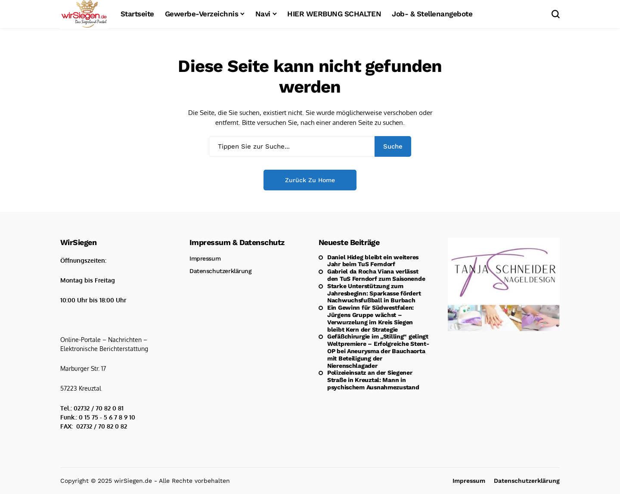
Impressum (204, 258)
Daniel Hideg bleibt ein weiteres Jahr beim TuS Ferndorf (372, 261)
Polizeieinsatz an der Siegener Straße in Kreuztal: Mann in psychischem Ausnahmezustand (373, 380)
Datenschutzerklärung (220, 270)
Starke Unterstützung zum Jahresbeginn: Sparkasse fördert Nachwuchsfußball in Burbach (374, 293)
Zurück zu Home (310, 180)
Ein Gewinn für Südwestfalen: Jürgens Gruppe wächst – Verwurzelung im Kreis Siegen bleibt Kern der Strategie (370, 318)
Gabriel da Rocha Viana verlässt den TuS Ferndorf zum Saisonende (376, 275)
